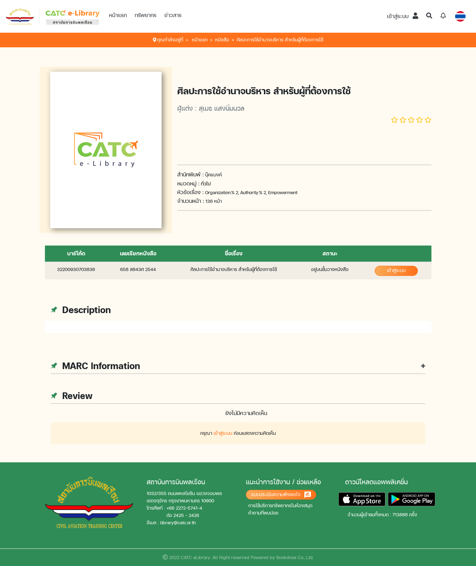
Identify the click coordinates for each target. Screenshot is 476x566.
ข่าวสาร (172, 15)
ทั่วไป (206, 184)
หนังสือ (222, 40)
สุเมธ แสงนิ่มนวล (221, 108)
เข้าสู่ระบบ (402, 16)
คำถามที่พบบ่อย (263, 513)
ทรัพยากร (145, 15)
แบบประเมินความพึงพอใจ (281, 495)
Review (71, 396)
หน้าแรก (118, 15)
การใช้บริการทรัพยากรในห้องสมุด (280, 506)
